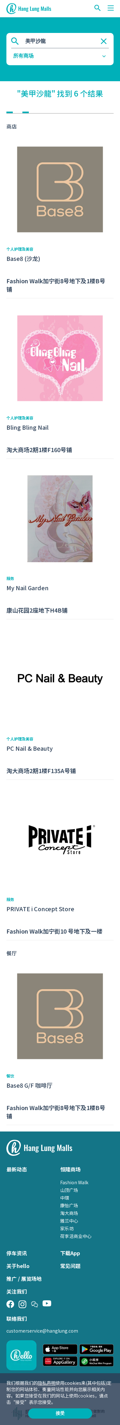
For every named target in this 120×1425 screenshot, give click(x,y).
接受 (60, 1413)
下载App (70, 1253)
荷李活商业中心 (76, 1236)
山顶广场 (69, 1190)
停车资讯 (16, 1253)
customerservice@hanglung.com (42, 1330)
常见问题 (70, 1266)
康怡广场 (69, 1205)
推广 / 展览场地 (24, 1278)
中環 (64, 1197)
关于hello (17, 1266)
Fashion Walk (74, 1182)
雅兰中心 (69, 1221)
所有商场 (23, 56)
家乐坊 (67, 1228)
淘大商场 (69, 1213)
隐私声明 (47, 1383)
